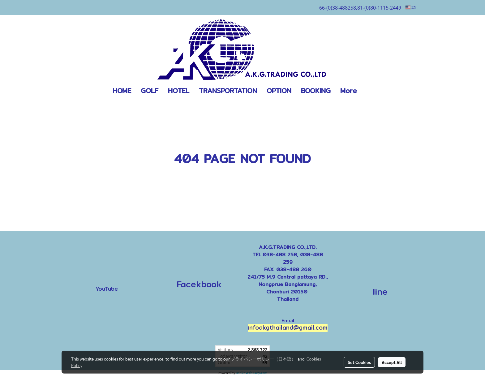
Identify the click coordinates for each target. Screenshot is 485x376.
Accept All (392, 362)
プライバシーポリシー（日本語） (263, 358)
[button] (371, 90)
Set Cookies (359, 362)
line (380, 291)
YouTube (107, 288)
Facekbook (197, 284)
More (348, 90)
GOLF (149, 90)
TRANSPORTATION (228, 90)
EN (411, 7)
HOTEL (178, 90)
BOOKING (316, 90)
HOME (122, 90)
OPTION (279, 90)
